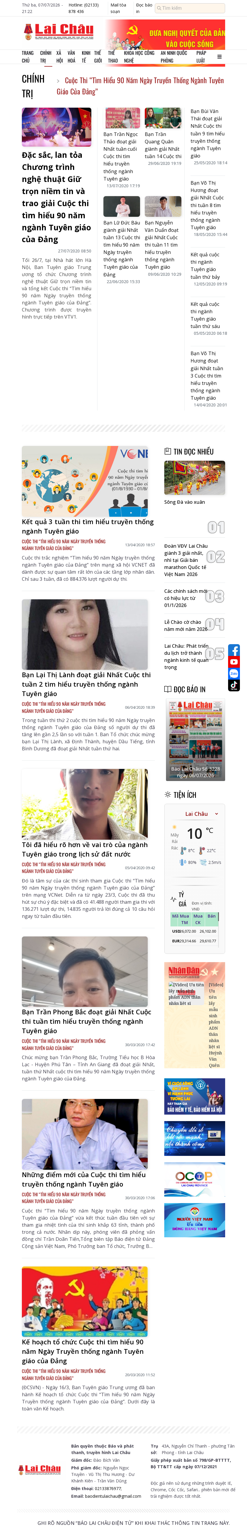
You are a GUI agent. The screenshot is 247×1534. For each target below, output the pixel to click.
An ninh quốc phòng (174, 56)
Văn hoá (71, 56)
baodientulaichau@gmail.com (113, 1496)
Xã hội (59, 56)
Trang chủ (28, 56)
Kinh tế (86, 56)
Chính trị (45, 56)
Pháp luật (201, 56)
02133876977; (108, 1488)
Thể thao (113, 56)
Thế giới (98, 56)
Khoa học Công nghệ (139, 56)
